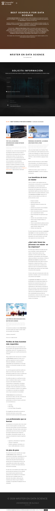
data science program (35, 146)
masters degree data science (38, 147)
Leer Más (9, 173)
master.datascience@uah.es (15, 106)
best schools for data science (15, 147)
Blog (7, 122)
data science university (43, 146)
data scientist (30, 147)
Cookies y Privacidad (39, 509)
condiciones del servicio (15, 91)
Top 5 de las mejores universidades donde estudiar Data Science (15, 143)
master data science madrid (17, 148)
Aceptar (45, 509)
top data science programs (41, 148)
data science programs (16, 324)
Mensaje (30, 78)
